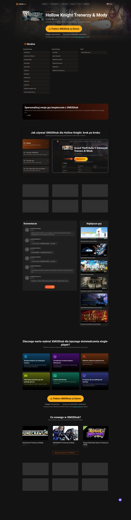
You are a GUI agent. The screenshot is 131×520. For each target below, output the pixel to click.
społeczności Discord (79, 37)
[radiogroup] (65, 4)
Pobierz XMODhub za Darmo (63, 29)
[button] (65, 115)
